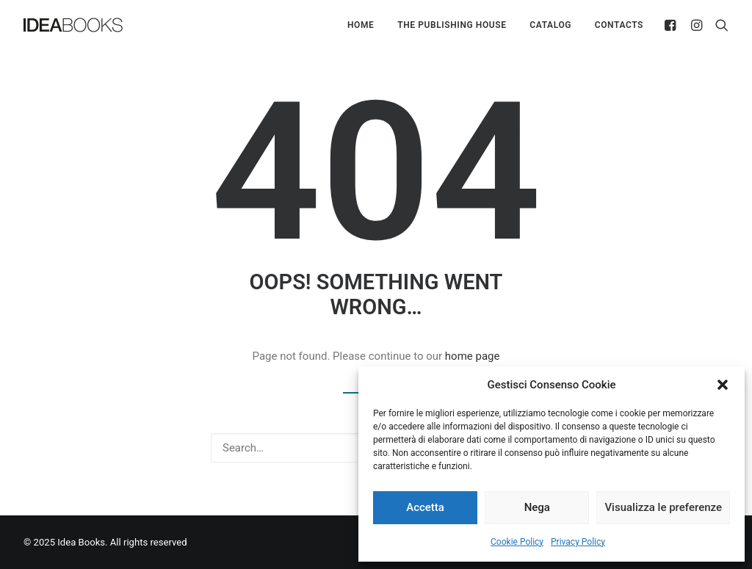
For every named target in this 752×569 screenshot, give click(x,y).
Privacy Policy (578, 542)
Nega (537, 507)
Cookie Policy (517, 542)
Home (360, 25)
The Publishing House (451, 25)
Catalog (550, 25)
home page (472, 356)
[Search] (718, 25)
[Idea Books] (73, 25)
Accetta (425, 507)
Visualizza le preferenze (663, 507)
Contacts (619, 25)
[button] (722, 384)
